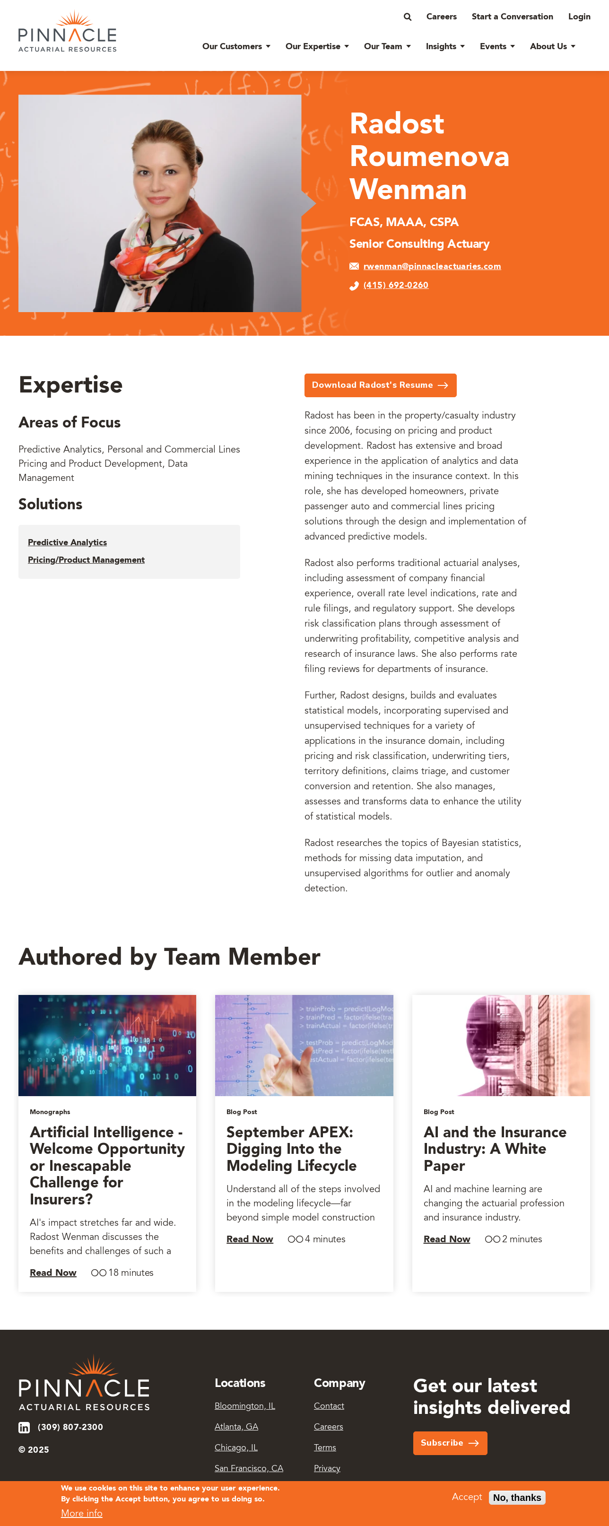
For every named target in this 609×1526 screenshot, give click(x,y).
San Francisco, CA (249, 1469)
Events (493, 47)
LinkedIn (24, 1427)
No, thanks (517, 1501)
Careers (441, 17)
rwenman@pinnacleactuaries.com (432, 266)
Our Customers (232, 47)
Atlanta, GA (236, 1427)
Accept (467, 1501)
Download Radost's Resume (372, 385)
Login (579, 17)
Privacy (327, 1469)
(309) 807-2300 (70, 1427)
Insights (441, 47)
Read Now (53, 1273)
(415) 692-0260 (396, 285)
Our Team (383, 47)
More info (82, 1517)
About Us (548, 47)
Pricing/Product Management (86, 560)
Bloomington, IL (245, 1407)
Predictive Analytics (67, 543)
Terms (325, 1448)
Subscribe (442, 1442)
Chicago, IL (236, 1448)
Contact (329, 1407)
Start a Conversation (512, 17)
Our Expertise (313, 47)
